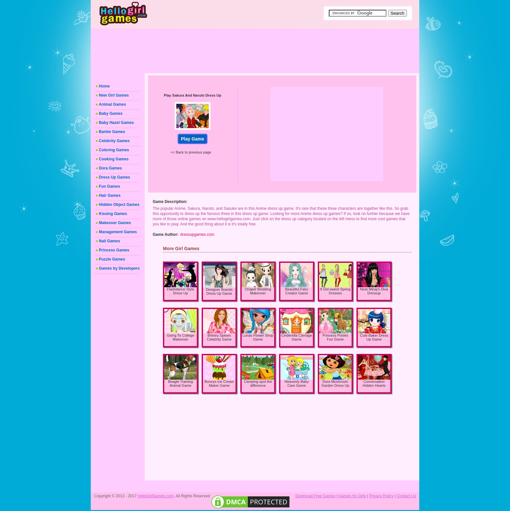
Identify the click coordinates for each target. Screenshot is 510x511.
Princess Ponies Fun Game (335, 337)
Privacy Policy (381, 496)
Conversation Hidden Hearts (374, 383)
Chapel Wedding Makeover (258, 291)
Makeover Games (115, 223)
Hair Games (110, 195)
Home (104, 86)
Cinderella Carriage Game (296, 337)
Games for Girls (352, 496)
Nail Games (109, 241)
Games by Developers (119, 268)
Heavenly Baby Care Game (297, 383)
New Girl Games (114, 95)
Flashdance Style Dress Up (180, 291)
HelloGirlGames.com (156, 496)
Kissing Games (113, 213)
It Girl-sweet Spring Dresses (335, 291)
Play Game (192, 138)
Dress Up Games (114, 177)
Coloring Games (114, 150)
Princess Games (114, 250)
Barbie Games (112, 131)
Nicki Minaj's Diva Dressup (374, 291)
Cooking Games (113, 159)
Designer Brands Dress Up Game (219, 291)
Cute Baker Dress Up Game (374, 337)
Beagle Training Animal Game (180, 383)
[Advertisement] (277, 48)
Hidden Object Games (119, 204)
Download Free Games (315, 496)
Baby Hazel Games (116, 122)
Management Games (118, 232)
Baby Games (111, 113)
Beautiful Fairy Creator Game (296, 291)
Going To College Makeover (180, 337)
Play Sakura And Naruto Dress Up (192, 95)
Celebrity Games (114, 141)
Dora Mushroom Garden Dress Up (335, 383)
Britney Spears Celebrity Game (219, 337)
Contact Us (406, 496)
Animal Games (112, 104)
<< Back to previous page (191, 152)
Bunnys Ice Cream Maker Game (219, 383)
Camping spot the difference (258, 383)
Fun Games (109, 186)
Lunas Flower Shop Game (258, 337)
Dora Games (110, 168)
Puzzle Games (112, 259)
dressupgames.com (197, 234)
